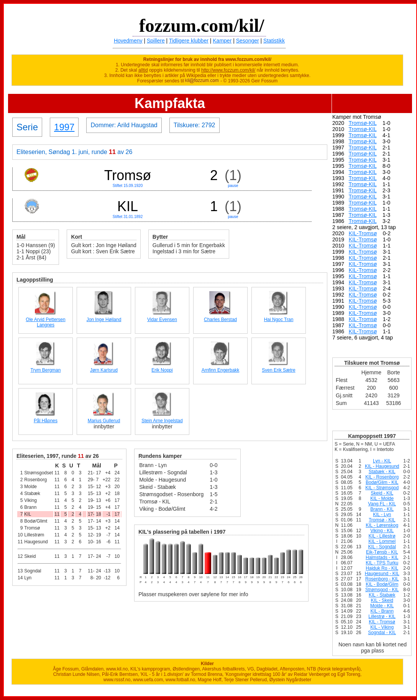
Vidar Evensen (162, 319)
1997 (64, 127)
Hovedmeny (128, 41)
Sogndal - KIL (382, 632)
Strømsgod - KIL (382, 589)
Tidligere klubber (188, 41)
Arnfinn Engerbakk (221, 370)
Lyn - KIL (382, 461)
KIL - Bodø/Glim (382, 584)
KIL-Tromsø (363, 233)
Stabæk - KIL (382, 471)
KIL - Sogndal (382, 546)
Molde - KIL (382, 605)
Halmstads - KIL (382, 557)
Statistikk (274, 41)
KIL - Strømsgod (382, 487)
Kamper (222, 41)
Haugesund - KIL (382, 573)
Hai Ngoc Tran (279, 319)
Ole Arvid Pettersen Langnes (45, 322)
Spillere (156, 41)
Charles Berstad (220, 319)
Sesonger (247, 41)
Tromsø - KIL (382, 520)
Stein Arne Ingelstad (161, 420)
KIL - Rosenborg (382, 477)
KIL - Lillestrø (382, 536)
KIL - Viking (382, 627)
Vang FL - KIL (382, 504)
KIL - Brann (382, 611)
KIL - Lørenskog (382, 525)
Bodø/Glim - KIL (382, 482)
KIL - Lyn (382, 514)
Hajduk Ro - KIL (382, 568)
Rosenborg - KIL (382, 579)
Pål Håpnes (45, 420)
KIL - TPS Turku (382, 563)
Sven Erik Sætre (278, 370)
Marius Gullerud (104, 420)
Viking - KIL (382, 530)
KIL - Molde (382, 498)
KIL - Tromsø (382, 622)
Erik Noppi (161, 370)
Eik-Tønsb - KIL (382, 552)
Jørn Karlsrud (104, 370)
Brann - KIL (382, 509)
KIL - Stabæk (382, 595)
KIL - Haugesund (382, 466)
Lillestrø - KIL (382, 616)
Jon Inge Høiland (104, 319)
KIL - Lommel (382, 541)
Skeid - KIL (382, 493)
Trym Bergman (46, 370)
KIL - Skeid (382, 600)
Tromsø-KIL (363, 123)
